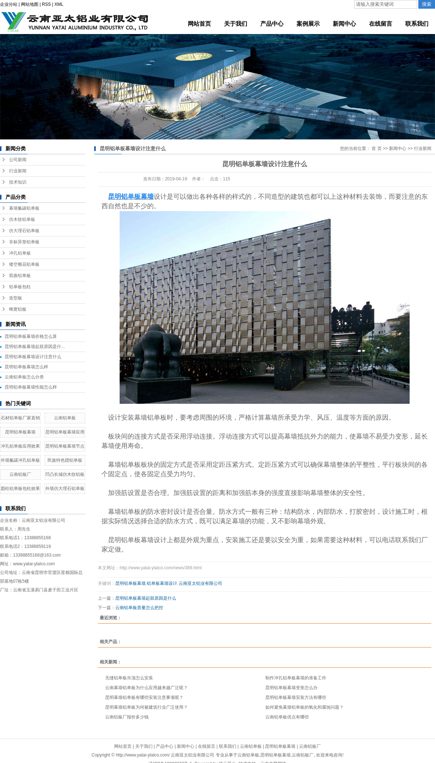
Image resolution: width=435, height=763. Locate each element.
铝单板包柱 (20, 286)
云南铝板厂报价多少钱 (127, 717)
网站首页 (123, 746)
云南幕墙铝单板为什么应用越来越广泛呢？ (146, 687)
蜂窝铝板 (17, 309)
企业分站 (8, 4)
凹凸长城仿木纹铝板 (64, 474)
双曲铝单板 (20, 275)
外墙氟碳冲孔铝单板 (20, 460)
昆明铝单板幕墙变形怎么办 (291, 687)
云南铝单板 (65, 417)
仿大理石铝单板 (24, 230)
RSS (46, 4)
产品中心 (164, 746)
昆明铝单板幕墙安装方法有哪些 (295, 697)
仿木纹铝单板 (22, 219)
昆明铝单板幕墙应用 (64, 432)
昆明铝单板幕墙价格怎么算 (31, 336)
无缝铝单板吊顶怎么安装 (129, 677)
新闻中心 (397, 148)
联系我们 (227, 746)
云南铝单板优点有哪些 (287, 717)
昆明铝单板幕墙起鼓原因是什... (35, 346)
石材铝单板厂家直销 (20, 417)
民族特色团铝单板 (64, 460)
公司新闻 (17, 159)
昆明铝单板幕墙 (20, 432)
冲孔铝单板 (20, 253)
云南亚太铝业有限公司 (200, 583)
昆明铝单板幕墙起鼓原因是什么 (145, 598)
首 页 (376, 148)
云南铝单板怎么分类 (24, 377)
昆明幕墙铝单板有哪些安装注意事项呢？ (144, 697)
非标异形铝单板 (24, 241)
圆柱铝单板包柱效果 (20, 488)
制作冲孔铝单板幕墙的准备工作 (295, 677)
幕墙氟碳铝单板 (24, 208)
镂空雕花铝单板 (24, 264)
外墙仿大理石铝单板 (64, 488)
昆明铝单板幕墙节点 (64, 446)
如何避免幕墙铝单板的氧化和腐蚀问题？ (304, 707)
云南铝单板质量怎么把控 (139, 607)
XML (58, 4)
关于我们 (144, 746)
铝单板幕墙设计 (162, 583)
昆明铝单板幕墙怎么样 (26, 366)
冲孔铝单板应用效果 (20, 446)
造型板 (15, 298)
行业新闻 (17, 170)
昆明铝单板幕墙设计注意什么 (33, 356)
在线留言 (206, 746)
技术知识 (17, 182)
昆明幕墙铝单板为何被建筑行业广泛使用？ (146, 707)
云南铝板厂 (20, 474)
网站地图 (29, 4)
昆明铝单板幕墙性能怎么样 (31, 387)
